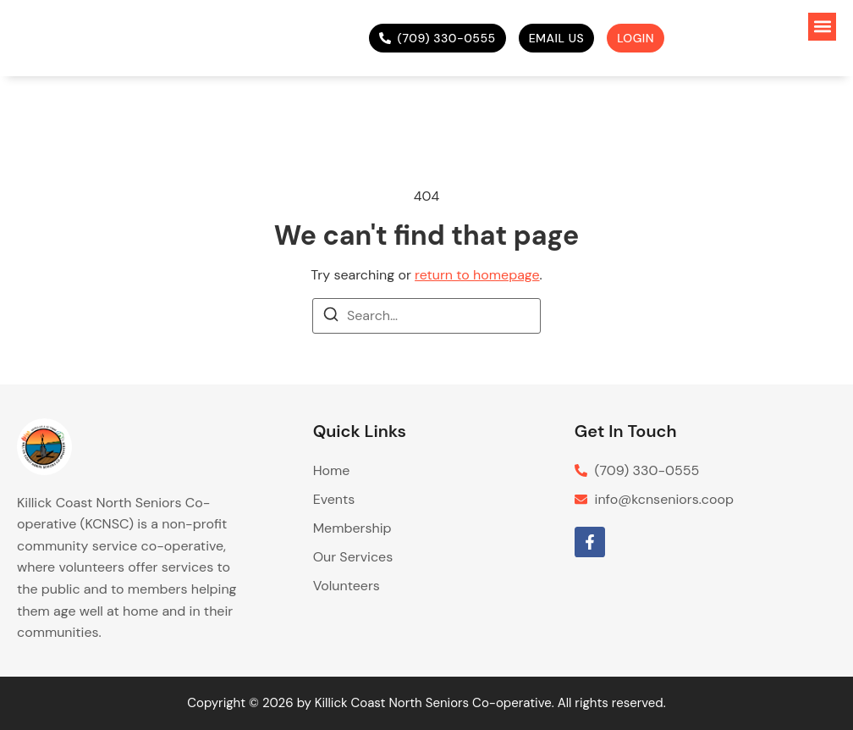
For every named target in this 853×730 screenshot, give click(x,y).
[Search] (331, 317)
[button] (822, 27)
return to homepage (477, 275)
